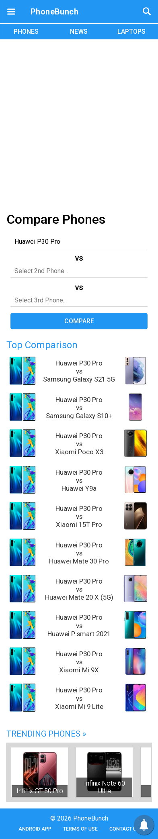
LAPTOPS (131, 31)
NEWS (79, 31)
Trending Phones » (46, 734)
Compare (79, 321)
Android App (34, 829)
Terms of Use (80, 829)
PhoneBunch (54, 11)
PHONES (26, 31)
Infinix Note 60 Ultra (104, 787)
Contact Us (124, 829)
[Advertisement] (79, 124)
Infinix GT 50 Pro (39, 791)
